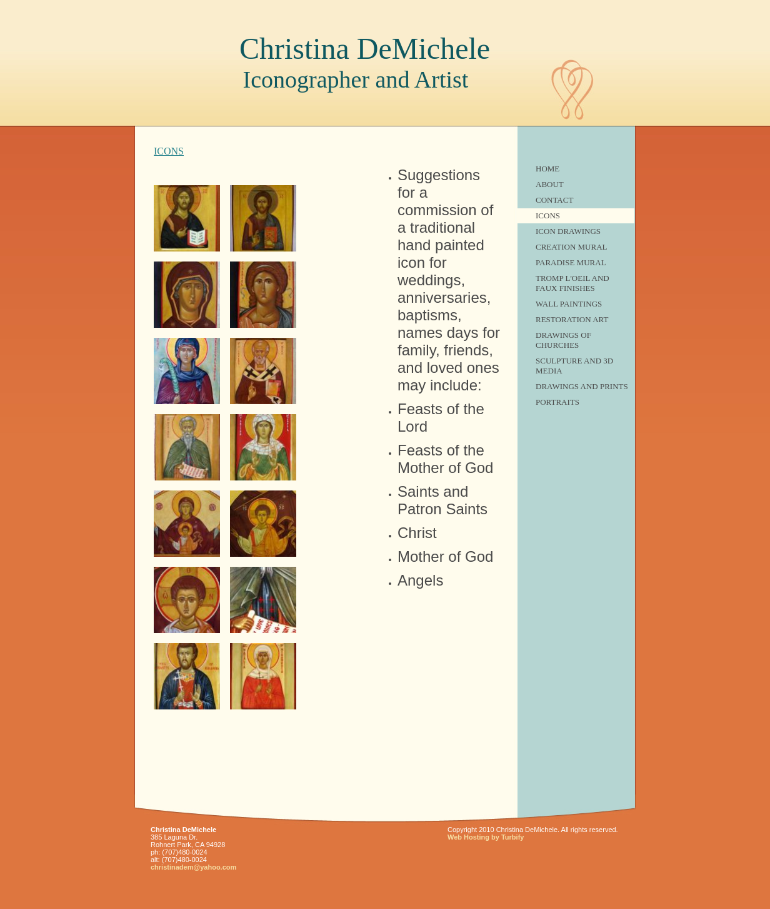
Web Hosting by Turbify (486, 837)
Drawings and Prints (582, 386)
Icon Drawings (568, 231)
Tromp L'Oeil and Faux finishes (572, 283)
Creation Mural (571, 246)
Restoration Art (572, 319)
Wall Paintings (569, 303)
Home (547, 168)
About (550, 184)
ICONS (548, 215)
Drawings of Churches (563, 340)
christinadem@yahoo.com (193, 867)
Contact (554, 200)
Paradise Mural (571, 262)
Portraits (557, 402)
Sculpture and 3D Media (574, 365)
